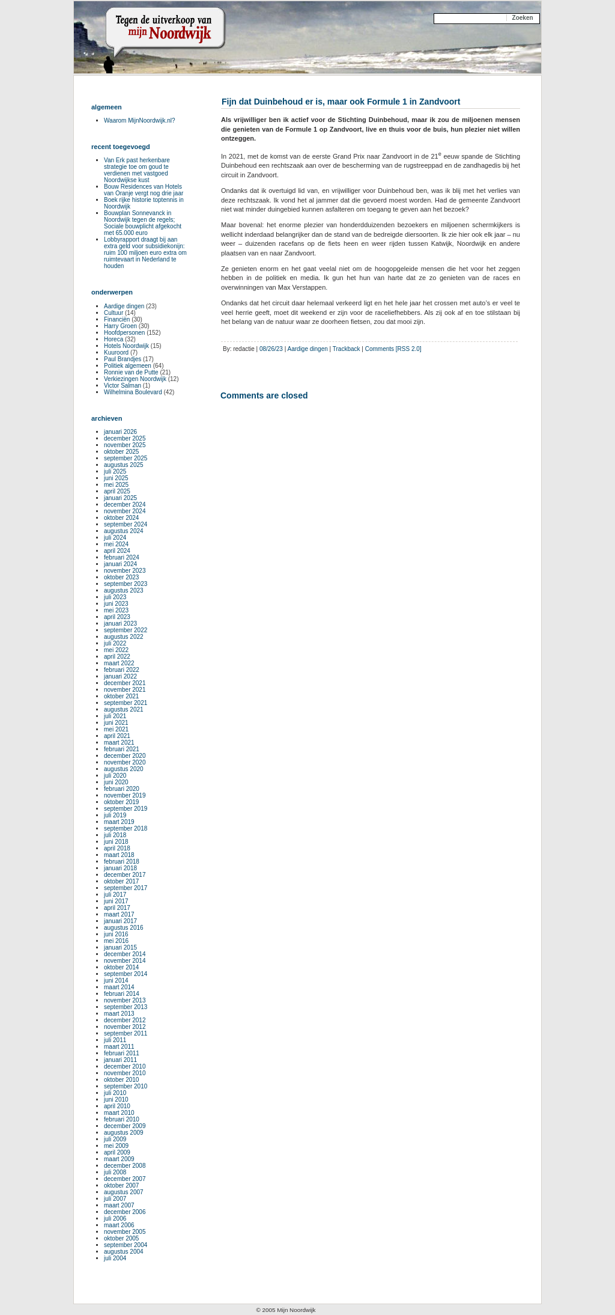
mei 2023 (116, 610)
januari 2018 (120, 868)
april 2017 (117, 908)
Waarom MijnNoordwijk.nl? (139, 120)
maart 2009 (119, 1159)
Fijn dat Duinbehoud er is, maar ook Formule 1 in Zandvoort (341, 101)
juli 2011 (115, 1040)
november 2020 (125, 762)
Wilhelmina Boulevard (133, 392)
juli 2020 (115, 775)
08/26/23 (271, 349)
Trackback (346, 349)
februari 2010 (121, 1119)
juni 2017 (116, 901)
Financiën (117, 319)
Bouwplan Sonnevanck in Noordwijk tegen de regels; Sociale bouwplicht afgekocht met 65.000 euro (142, 223)
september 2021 (125, 703)
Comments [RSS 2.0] (393, 349)
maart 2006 (119, 1225)
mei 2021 (116, 729)
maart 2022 (119, 663)
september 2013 (125, 1007)
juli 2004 (115, 1258)
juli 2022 (115, 643)
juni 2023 (116, 603)
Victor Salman (122, 385)
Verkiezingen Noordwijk (135, 379)
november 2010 (125, 1073)
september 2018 (125, 828)
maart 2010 (119, 1112)
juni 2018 (116, 841)
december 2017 (125, 874)
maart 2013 (119, 1013)
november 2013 (125, 1000)
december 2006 (125, 1212)
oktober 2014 (121, 967)
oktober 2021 (121, 696)
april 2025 (117, 491)
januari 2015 (120, 947)
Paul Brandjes (122, 359)
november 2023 (125, 570)
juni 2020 (116, 782)
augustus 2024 (124, 531)
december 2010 (125, 1066)
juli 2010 (115, 1093)
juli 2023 (115, 597)
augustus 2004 (124, 1251)
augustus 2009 (124, 1132)
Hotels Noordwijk (126, 346)
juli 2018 (115, 835)
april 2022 (117, 656)
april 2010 (117, 1106)
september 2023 (125, 584)
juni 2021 (116, 722)
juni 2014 (116, 980)
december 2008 (125, 1165)
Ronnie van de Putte (131, 372)
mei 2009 (116, 1146)
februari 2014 (121, 993)
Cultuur (113, 313)
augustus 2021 (124, 709)
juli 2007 (115, 1198)
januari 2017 (120, 921)
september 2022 (125, 630)
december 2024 (125, 504)
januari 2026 (120, 432)
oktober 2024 (121, 517)
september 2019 (125, 808)
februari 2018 (121, 861)
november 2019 (125, 795)
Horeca (113, 339)
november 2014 (125, 960)
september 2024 (125, 524)
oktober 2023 (121, 577)
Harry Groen (120, 326)
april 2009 (117, 1152)
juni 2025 (116, 478)
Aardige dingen (308, 349)
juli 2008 (115, 1172)
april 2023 (117, 617)
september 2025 (125, 458)
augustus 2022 (124, 636)
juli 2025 (115, 471)
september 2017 (125, 888)
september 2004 (125, 1245)
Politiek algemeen (127, 365)
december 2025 (125, 438)
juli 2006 (115, 1218)
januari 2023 (120, 623)
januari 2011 (120, 1060)
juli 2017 (115, 894)
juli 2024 (115, 537)
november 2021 (125, 689)
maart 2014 (119, 987)
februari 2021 (121, 749)
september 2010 (125, 1086)
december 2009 (125, 1126)
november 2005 (125, 1231)
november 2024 (125, 511)
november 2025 (125, 445)
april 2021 (117, 736)
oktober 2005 (121, 1238)
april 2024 (117, 551)
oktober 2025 (121, 451)
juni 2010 (116, 1099)
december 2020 (125, 755)
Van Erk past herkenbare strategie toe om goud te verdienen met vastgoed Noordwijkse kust (137, 170)
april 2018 (117, 848)
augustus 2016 (124, 927)
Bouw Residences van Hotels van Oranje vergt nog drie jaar (143, 190)
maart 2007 (119, 1205)
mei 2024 (116, 544)
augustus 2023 (124, 590)
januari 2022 (120, 676)
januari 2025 (120, 498)
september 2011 (125, 1033)
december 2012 (125, 1020)
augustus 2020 (124, 769)
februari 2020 (121, 789)
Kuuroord (116, 352)
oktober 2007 (121, 1185)
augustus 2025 (124, 465)
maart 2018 (119, 855)
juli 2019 (115, 815)
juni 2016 (116, 934)
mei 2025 (116, 484)
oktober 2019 (121, 802)
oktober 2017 (121, 881)
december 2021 (125, 683)
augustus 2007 (124, 1192)
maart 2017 (119, 914)
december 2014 (125, 954)
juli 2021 (115, 716)
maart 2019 (119, 822)
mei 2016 (116, 941)
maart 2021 (119, 742)
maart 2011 (119, 1046)
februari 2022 (121, 670)
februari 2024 (121, 557)
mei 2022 (116, 650)
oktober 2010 (121, 1079)
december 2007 (125, 1179)
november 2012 (125, 1027)
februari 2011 (121, 1053)
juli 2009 (115, 1139)
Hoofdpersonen (124, 332)
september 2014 (125, 974)
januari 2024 (120, 564)
